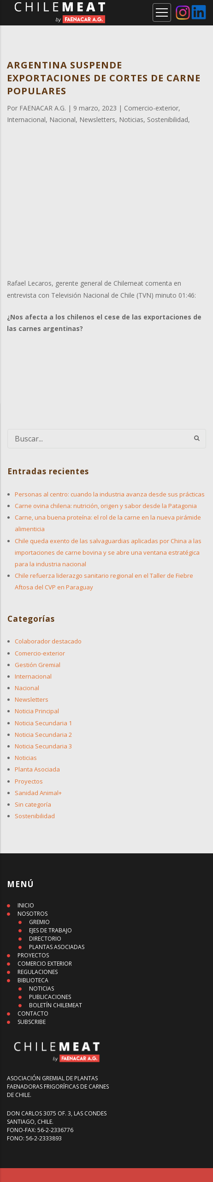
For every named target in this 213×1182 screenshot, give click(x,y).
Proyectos (29, 781)
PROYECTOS (33, 955)
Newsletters (31, 699)
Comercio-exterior (40, 653)
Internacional (33, 676)
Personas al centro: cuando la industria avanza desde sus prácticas (110, 494)
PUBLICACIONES (50, 997)
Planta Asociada (37, 769)
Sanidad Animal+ (38, 793)
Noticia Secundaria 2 (43, 734)
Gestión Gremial (37, 665)
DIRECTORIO (45, 939)
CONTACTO (33, 1013)
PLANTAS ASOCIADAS (56, 947)
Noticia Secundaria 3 (43, 746)
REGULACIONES (38, 972)
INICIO (26, 905)
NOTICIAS (41, 988)
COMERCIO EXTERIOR (45, 964)
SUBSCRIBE (32, 1022)
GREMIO (39, 922)
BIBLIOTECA (33, 980)
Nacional (27, 688)
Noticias (26, 757)
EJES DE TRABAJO (50, 930)
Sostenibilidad (35, 816)
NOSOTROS (32, 914)
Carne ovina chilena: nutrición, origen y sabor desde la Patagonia (106, 506)
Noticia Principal (37, 711)
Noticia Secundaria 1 (43, 723)
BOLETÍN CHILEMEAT (55, 1005)
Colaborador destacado (48, 641)
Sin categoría (33, 804)
